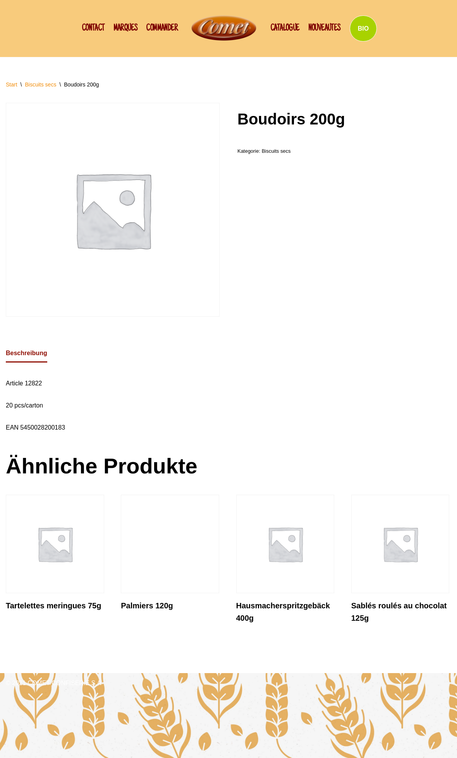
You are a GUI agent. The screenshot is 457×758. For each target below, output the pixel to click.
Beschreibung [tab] (26, 353)
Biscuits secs (40, 84)
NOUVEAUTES (324, 28)
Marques (125, 28)
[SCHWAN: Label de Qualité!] (224, 27)
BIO (363, 28)
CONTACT (93, 28)
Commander (161, 28)
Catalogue (284, 28)
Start (11, 84)
